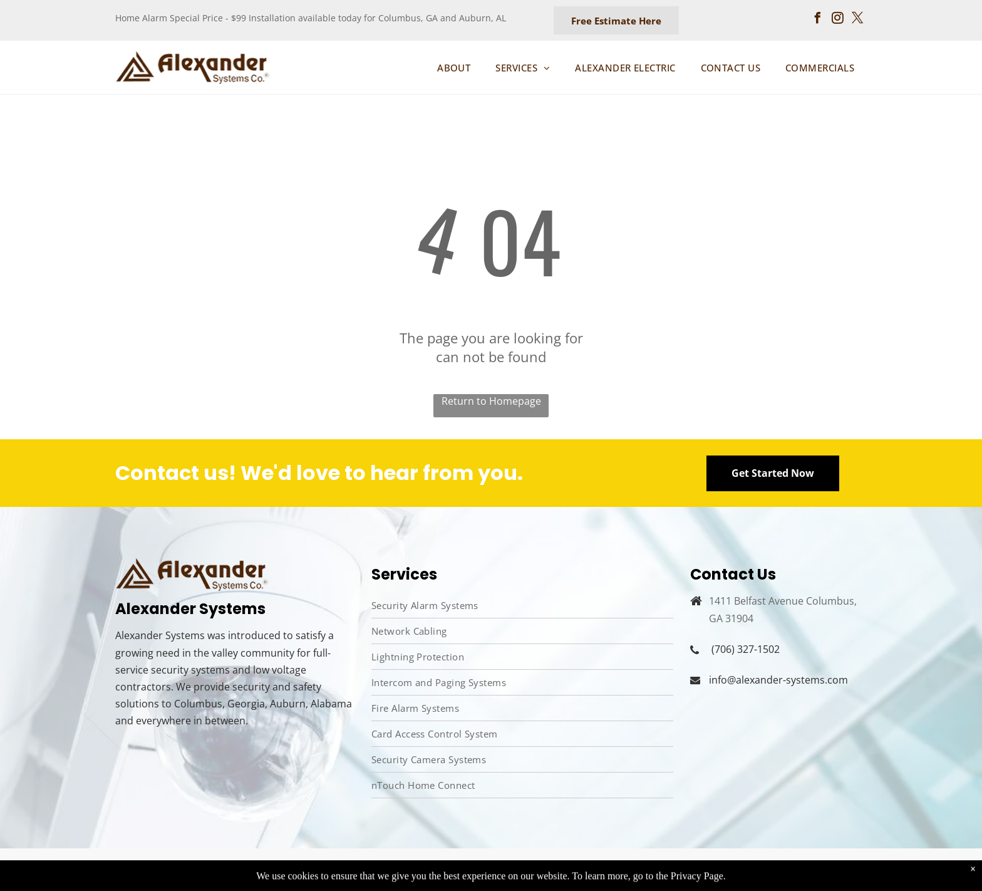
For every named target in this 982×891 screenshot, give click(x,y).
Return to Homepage (491, 401)
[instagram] (838, 19)
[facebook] (818, 19)
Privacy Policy (706, 868)
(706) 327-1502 (745, 649)
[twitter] (858, 19)
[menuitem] (454, 67)
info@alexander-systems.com (778, 680)
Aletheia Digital (436, 869)
